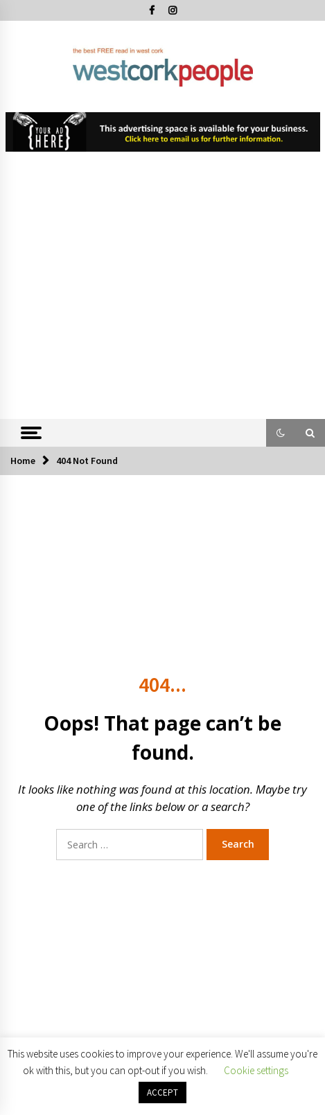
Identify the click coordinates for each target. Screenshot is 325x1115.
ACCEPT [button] (162, 1092)
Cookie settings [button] (256, 1070)
